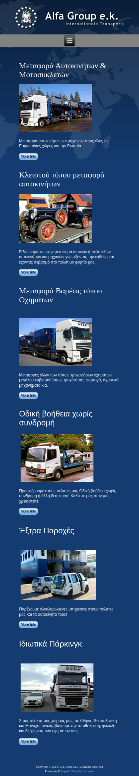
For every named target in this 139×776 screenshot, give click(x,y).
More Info (28, 156)
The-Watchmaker (82, 771)
